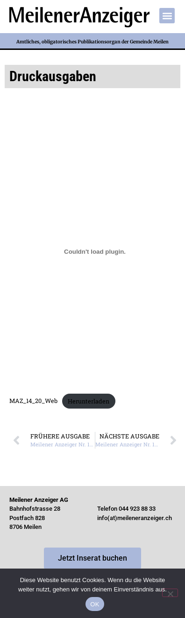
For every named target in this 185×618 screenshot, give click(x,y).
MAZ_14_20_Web (33, 401)
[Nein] (170, 593)
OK (94, 604)
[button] (167, 15)
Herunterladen (88, 401)
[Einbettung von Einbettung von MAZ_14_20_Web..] (94, 251)
